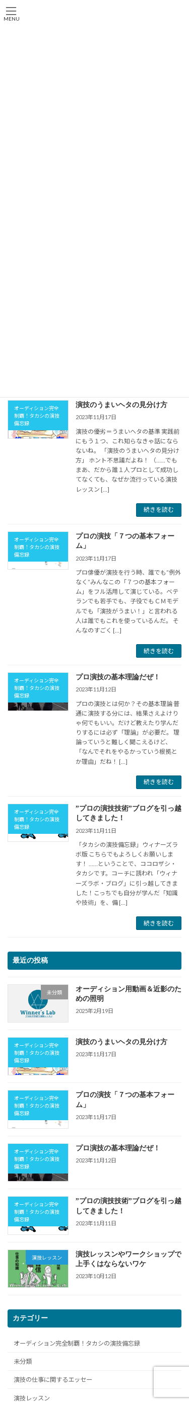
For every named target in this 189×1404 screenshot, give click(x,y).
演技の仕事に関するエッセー (53, 1380)
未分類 (23, 1361)
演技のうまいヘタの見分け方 (121, 405)
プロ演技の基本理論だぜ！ (118, 677)
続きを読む (159, 509)
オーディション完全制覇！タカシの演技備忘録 (77, 1343)
